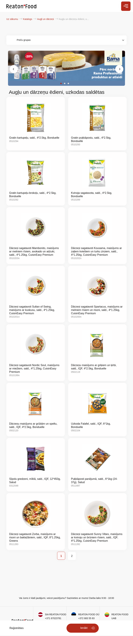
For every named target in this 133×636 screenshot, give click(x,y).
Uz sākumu (12, 19)
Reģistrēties (17, 628)
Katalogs (28, 19)
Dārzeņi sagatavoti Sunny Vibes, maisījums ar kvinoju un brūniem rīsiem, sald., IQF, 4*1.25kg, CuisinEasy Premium (96, 537)
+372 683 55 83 (86, 618)
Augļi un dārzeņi (45, 19)
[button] (61, 83)
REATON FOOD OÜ (88, 614)
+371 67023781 (53, 618)
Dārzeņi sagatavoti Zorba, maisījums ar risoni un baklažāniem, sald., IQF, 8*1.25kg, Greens (35, 537)
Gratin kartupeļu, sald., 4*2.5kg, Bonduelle (34, 137)
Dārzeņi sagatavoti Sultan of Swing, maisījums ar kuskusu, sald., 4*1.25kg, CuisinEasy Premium (32, 310)
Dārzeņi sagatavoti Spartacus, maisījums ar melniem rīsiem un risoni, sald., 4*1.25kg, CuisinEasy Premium (97, 310)
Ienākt (84, 627)
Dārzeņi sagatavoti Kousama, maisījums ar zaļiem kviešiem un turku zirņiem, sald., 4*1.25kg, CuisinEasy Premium (96, 251)
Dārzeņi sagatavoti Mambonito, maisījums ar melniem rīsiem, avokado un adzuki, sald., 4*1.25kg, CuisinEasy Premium (34, 251)
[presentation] (14, 69)
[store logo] (21, 6)
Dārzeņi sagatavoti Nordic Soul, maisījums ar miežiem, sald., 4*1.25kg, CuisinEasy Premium (34, 368)
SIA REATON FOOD (55, 614)
